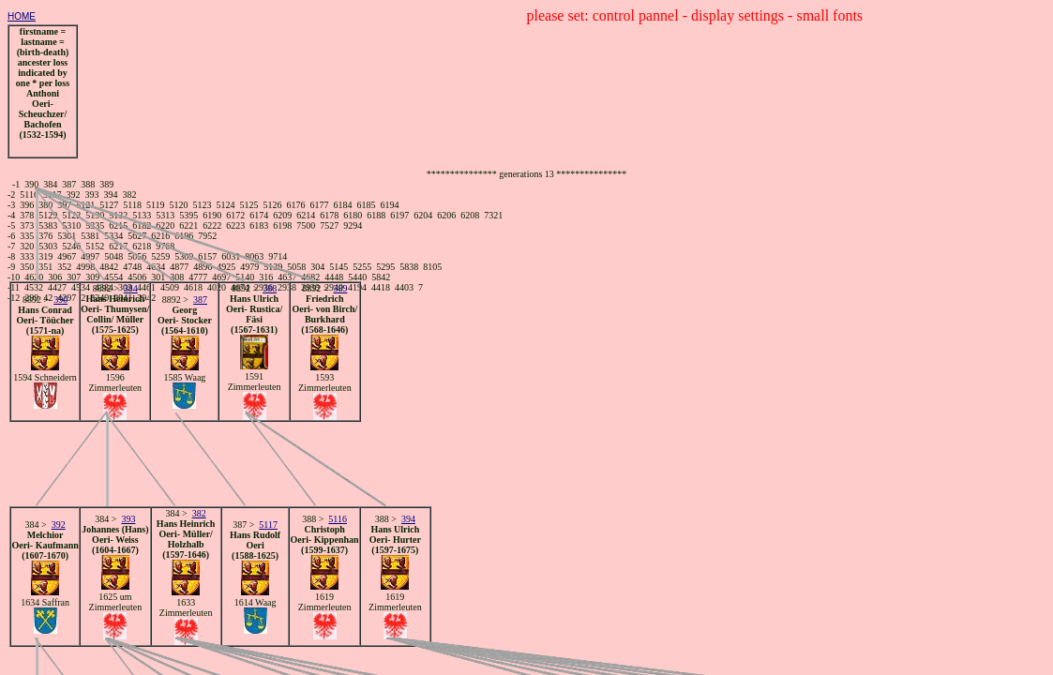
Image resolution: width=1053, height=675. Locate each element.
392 (59, 524)
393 (128, 519)
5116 (337, 519)
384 (131, 288)
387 (200, 299)
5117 (268, 524)
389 (340, 288)
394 (408, 519)
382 (199, 513)
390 (60, 299)
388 (270, 288)
